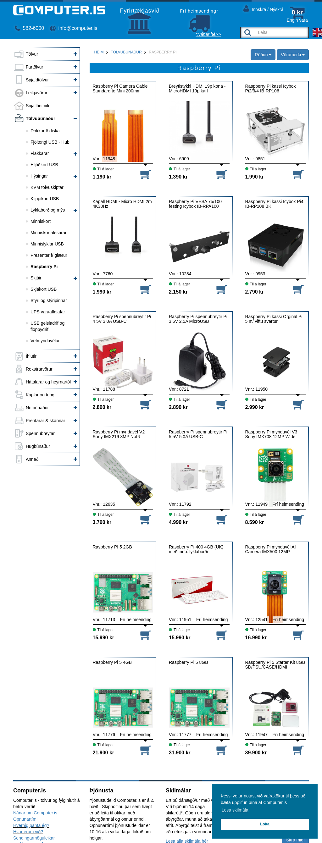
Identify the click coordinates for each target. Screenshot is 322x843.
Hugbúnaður (38, 446)
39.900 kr (256, 752)
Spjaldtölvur (37, 79)
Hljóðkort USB (44, 164)
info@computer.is (73, 28)
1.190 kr (102, 176)
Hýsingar (39, 176)
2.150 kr (178, 292)
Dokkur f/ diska (45, 130)
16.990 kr (256, 637)
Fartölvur (34, 66)
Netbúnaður (37, 407)
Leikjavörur (36, 92)
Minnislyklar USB (47, 243)
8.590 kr (254, 522)
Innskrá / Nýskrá (263, 8)
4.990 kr (178, 522)
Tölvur (32, 54)
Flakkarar (40, 153)
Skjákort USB (44, 289)
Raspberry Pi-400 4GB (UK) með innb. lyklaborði (196, 549)
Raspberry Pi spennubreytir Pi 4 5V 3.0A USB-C (122, 319)
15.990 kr (103, 637)
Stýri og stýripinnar (49, 300)
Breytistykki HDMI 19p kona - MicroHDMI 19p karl (197, 88)
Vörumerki (293, 54)
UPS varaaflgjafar (48, 311)
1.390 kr (178, 176)
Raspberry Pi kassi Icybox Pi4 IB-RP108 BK (274, 204)
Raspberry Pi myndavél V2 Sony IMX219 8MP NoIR (119, 434)
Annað (32, 459)
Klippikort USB (45, 198)
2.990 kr (254, 407)
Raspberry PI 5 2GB (112, 547)
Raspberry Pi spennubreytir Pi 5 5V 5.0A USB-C (198, 434)
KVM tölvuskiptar (47, 187)
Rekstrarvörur (39, 369)
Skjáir (36, 277)
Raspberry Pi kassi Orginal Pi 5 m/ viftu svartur (274, 319)
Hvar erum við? (28, 831)
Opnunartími (25, 819)
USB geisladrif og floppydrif (47, 326)
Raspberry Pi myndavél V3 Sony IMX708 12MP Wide (271, 434)
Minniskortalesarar (48, 232)
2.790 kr (254, 292)
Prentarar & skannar (45, 420)
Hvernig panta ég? (31, 825)
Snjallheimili (37, 105)
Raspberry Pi (44, 266)
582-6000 (29, 28)
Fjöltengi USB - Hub (50, 142)
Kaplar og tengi (40, 394)
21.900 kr (103, 752)
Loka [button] (264, 824)
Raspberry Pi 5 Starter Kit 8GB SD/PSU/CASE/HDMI (275, 664)
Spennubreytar (40, 433)
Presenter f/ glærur (49, 255)
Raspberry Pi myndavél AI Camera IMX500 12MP (270, 549)
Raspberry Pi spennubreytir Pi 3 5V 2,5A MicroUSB (198, 319)
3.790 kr (102, 522)
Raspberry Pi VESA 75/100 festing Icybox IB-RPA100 (195, 204)
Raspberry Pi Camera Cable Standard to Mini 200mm (120, 88)
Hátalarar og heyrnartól (48, 381)
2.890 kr (102, 407)
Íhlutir (31, 356)
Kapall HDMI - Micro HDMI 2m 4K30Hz (122, 204)
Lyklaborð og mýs (48, 209)
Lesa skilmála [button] (235, 810)
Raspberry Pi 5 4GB (112, 662)
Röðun (263, 54)
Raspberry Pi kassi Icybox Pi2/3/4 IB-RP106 (270, 88)
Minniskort (41, 221)
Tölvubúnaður (40, 118)
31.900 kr (180, 752)
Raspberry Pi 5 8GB (188, 662)
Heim (99, 52)
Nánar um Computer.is (35, 812)
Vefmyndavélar (45, 340)
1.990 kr (254, 176)
